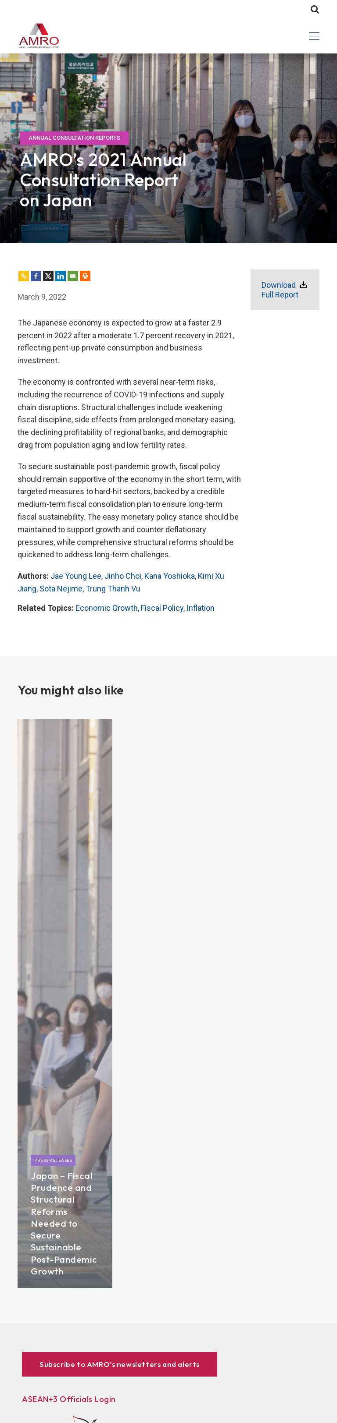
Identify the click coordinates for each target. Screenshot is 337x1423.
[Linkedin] (60, 276)
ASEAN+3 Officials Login (69, 1399)
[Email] (73, 276)
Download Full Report (280, 289)
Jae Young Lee (75, 576)
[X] (48, 276)
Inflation (200, 607)
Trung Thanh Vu (113, 588)
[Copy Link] (23, 276)
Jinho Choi (122, 576)
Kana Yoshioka (169, 576)
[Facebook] (36, 276)
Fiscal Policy (162, 607)
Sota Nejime (60, 588)
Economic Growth (106, 607)
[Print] (85, 276)
